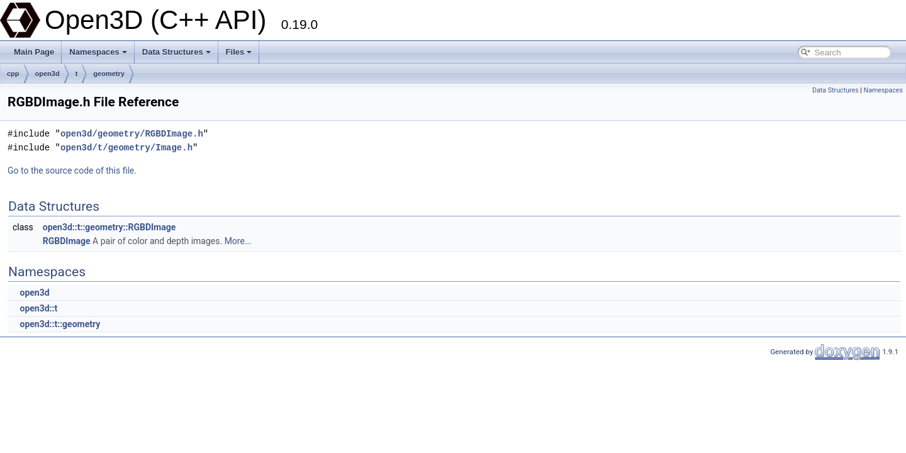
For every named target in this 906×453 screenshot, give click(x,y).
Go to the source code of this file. (72, 170)
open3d (47, 73)
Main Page (34, 52)
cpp (13, 73)
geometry (109, 73)
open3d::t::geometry (60, 324)
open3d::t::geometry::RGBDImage (109, 227)
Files (239, 52)
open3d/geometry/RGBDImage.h (131, 134)
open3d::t (38, 308)
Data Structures (176, 52)
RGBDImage (67, 241)
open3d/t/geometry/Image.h (126, 148)
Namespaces (98, 52)
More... (238, 241)
